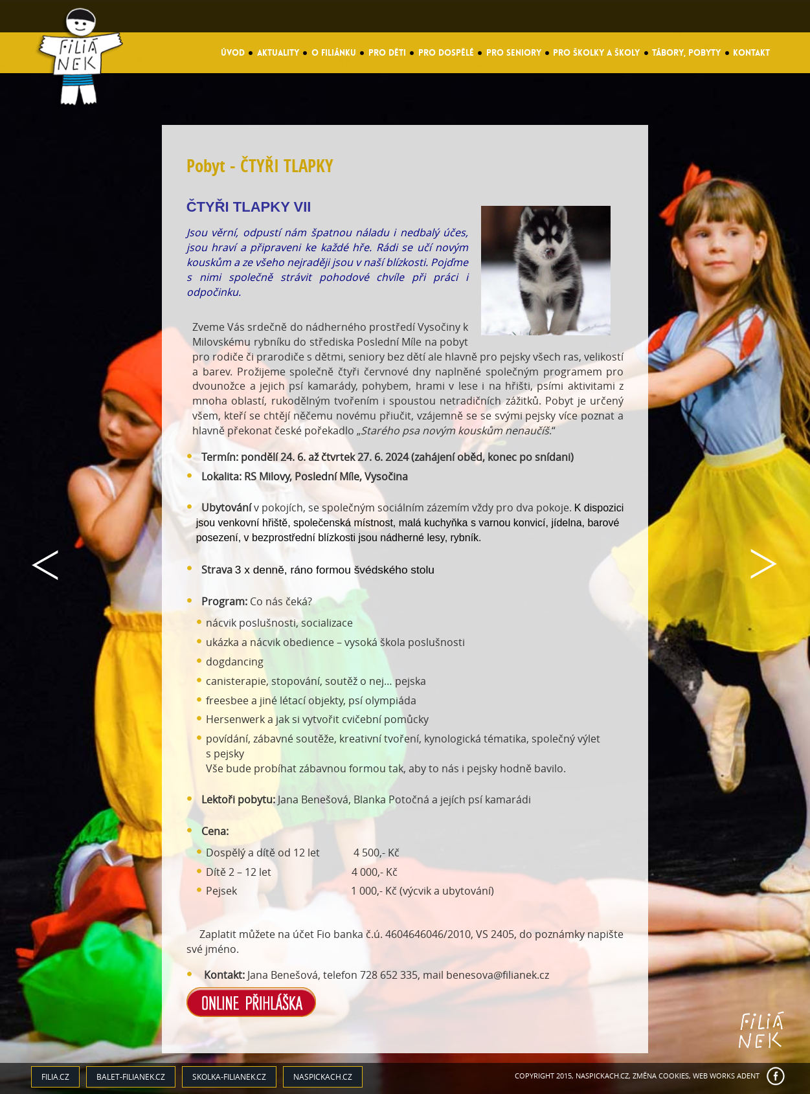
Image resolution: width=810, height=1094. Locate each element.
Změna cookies (661, 1075)
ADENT (748, 1075)
